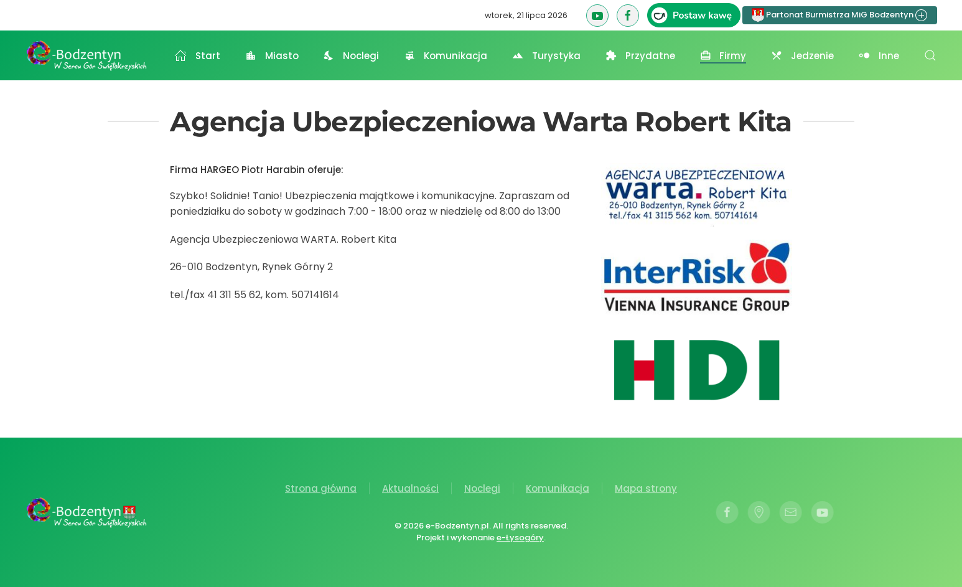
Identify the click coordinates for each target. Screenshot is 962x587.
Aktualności (410, 489)
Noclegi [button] (352, 55)
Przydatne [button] (640, 55)
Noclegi (482, 489)
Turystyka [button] (546, 55)
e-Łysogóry (519, 537)
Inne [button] (879, 55)
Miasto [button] (272, 55)
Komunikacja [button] (445, 55)
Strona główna (321, 489)
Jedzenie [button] (802, 55)
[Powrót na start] (87, 55)
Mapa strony (646, 489)
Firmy (723, 55)
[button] (930, 55)
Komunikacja (557, 489)
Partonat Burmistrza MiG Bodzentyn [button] (840, 15)
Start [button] (197, 55)
